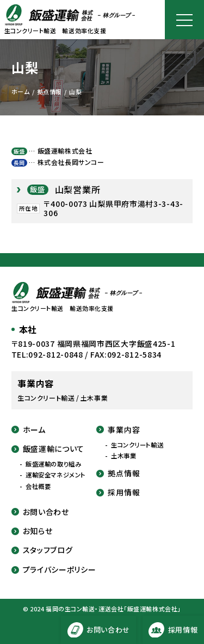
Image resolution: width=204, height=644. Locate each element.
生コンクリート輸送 (137, 445)
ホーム (28, 430)
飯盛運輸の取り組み (53, 464)
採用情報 (118, 492)
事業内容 (118, 430)
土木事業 (123, 456)
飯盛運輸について (48, 449)
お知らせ (32, 531)
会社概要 (38, 486)
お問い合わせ (40, 512)
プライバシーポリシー (53, 570)
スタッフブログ (42, 550)
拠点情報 (118, 473)
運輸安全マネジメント (55, 475)
